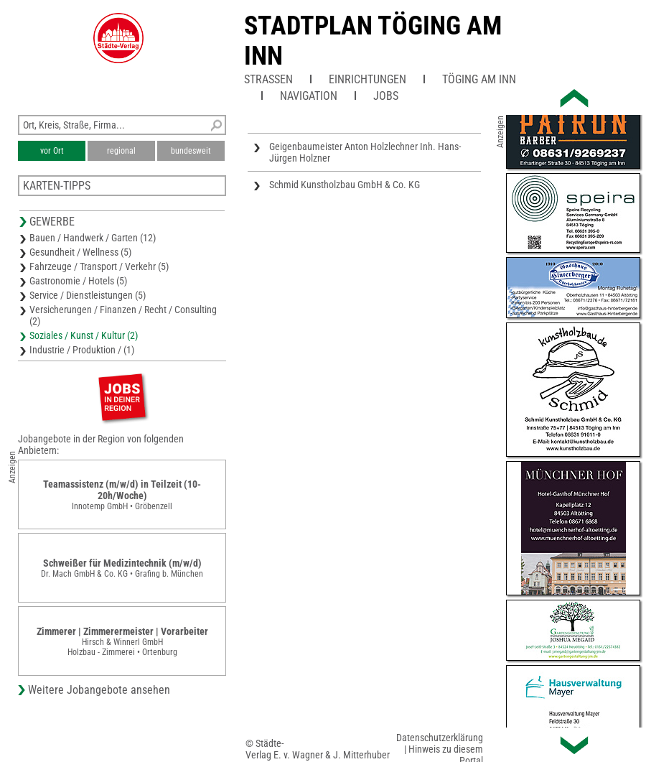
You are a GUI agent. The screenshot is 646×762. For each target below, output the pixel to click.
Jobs (385, 96)
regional (121, 151)
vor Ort (52, 151)
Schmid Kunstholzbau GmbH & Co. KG (344, 184)
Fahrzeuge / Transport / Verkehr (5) (99, 266)
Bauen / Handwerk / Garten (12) (92, 237)
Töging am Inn (479, 79)
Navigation (308, 96)
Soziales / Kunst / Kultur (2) (83, 335)
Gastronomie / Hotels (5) (78, 281)
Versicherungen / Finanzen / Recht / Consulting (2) (123, 315)
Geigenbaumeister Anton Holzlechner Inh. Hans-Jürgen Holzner (365, 152)
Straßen (268, 79)
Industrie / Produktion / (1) (81, 350)
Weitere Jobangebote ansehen (99, 690)
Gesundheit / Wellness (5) (80, 252)
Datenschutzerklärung (439, 737)
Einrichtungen (367, 79)
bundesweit (191, 151)
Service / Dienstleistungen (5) (87, 295)
